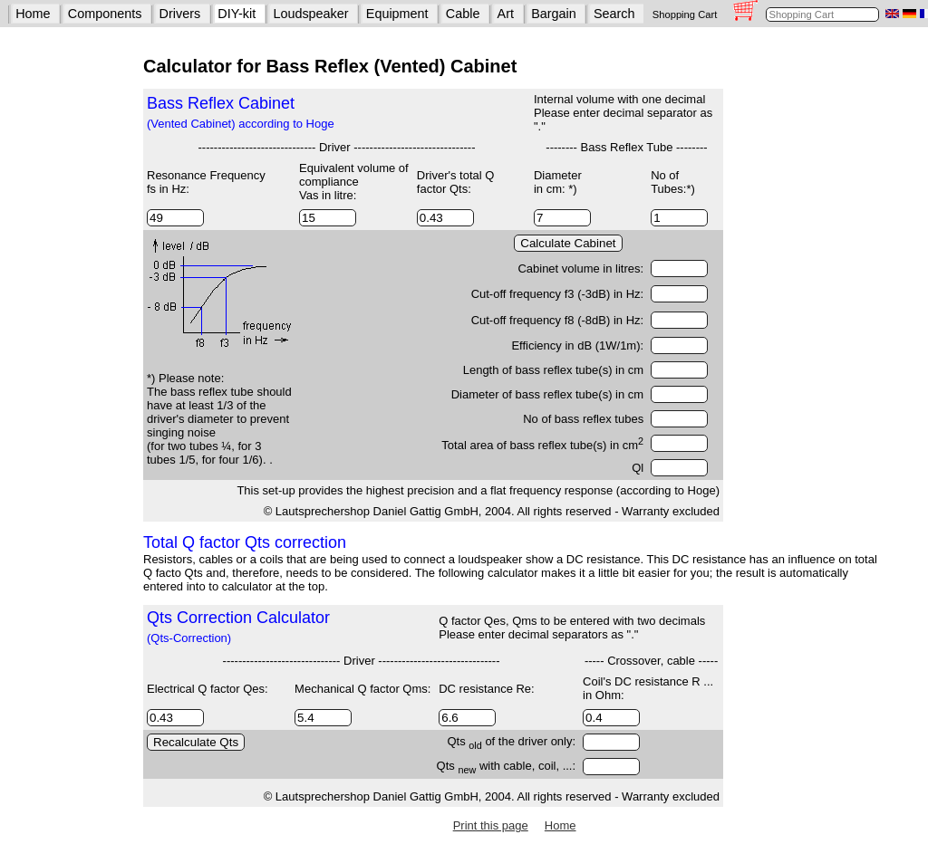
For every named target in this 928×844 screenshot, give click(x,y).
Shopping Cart (685, 14)
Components (105, 13)
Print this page (490, 825)
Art (506, 13)
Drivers (180, 13)
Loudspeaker (310, 13)
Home (32, 13)
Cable (463, 13)
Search (614, 13)
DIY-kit (237, 13)
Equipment (397, 13)
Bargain (553, 13)
